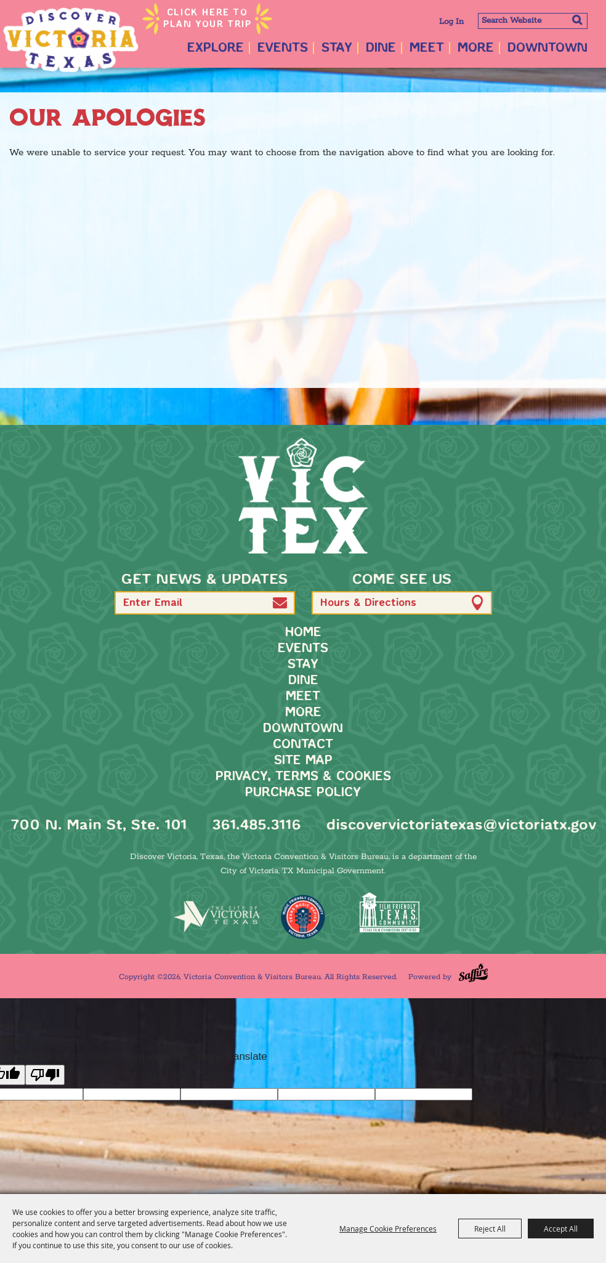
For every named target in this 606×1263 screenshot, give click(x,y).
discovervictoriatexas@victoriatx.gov (461, 825)
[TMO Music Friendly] (303, 917)
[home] (303, 495)
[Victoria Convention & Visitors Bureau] (71, 40)
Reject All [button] (490, 1228)
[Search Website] (533, 21)
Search (577, 20)
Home (303, 633)
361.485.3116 (256, 825)
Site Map (303, 761)
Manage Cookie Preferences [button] (388, 1228)
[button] (280, 602)
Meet (427, 48)
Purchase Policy (303, 793)
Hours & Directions (368, 603)
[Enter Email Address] (205, 603)
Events (282, 48)
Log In (451, 22)
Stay (336, 48)
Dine (381, 48)
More (476, 48)
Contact (303, 745)
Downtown (547, 48)
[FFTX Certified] (389, 912)
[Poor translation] (45, 1075)
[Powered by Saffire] (473, 972)
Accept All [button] (561, 1228)
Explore (215, 48)
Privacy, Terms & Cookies (303, 777)
